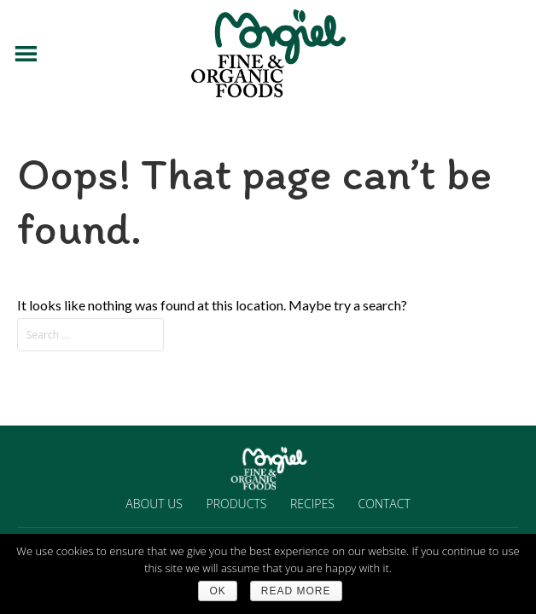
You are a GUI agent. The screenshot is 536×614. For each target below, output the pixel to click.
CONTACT (384, 503)
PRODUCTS (237, 503)
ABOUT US (154, 503)
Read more (296, 591)
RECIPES (312, 503)
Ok (217, 591)
